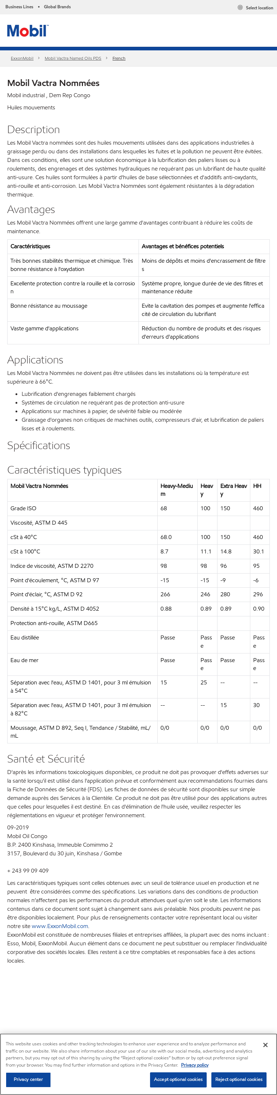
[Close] (265, 1045)
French (119, 58)
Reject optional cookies (239, 1079)
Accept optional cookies (178, 1079)
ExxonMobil (22, 58)
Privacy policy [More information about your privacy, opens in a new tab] (194, 1065)
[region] (138, 1064)
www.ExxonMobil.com (60, 926)
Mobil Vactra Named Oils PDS (73, 58)
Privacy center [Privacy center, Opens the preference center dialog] (28, 1079)
